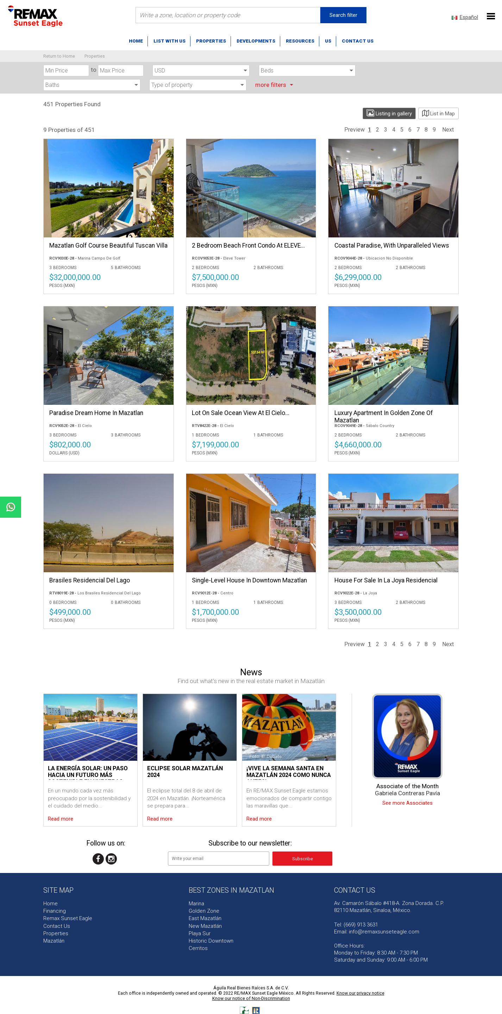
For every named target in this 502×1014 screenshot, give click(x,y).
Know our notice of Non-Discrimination (251, 998)
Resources (300, 41)
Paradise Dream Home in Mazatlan (96, 412)
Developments (256, 41)
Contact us (358, 41)
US (328, 41)
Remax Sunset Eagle (67, 918)
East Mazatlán (205, 918)
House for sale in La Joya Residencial (386, 580)
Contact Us (56, 926)
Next (448, 129)
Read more (60, 819)
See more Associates (407, 803)
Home (136, 41)
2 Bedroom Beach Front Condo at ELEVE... (248, 245)
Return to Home (59, 56)
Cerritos (198, 948)
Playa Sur (200, 933)
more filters (275, 84)
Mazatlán (53, 941)
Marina (196, 903)
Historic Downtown (211, 941)
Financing (54, 911)
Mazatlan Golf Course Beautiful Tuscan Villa (108, 245)
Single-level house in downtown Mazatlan (249, 580)
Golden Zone (204, 911)
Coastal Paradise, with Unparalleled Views (391, 245)
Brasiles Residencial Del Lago (89, 580)
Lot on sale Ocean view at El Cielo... (240, 412)
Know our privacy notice (360, 993)
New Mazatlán (205, 926)
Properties (211, 41)
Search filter (343, 15)
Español (468, 17)
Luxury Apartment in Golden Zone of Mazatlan (383, 416)
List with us (169, 41)
